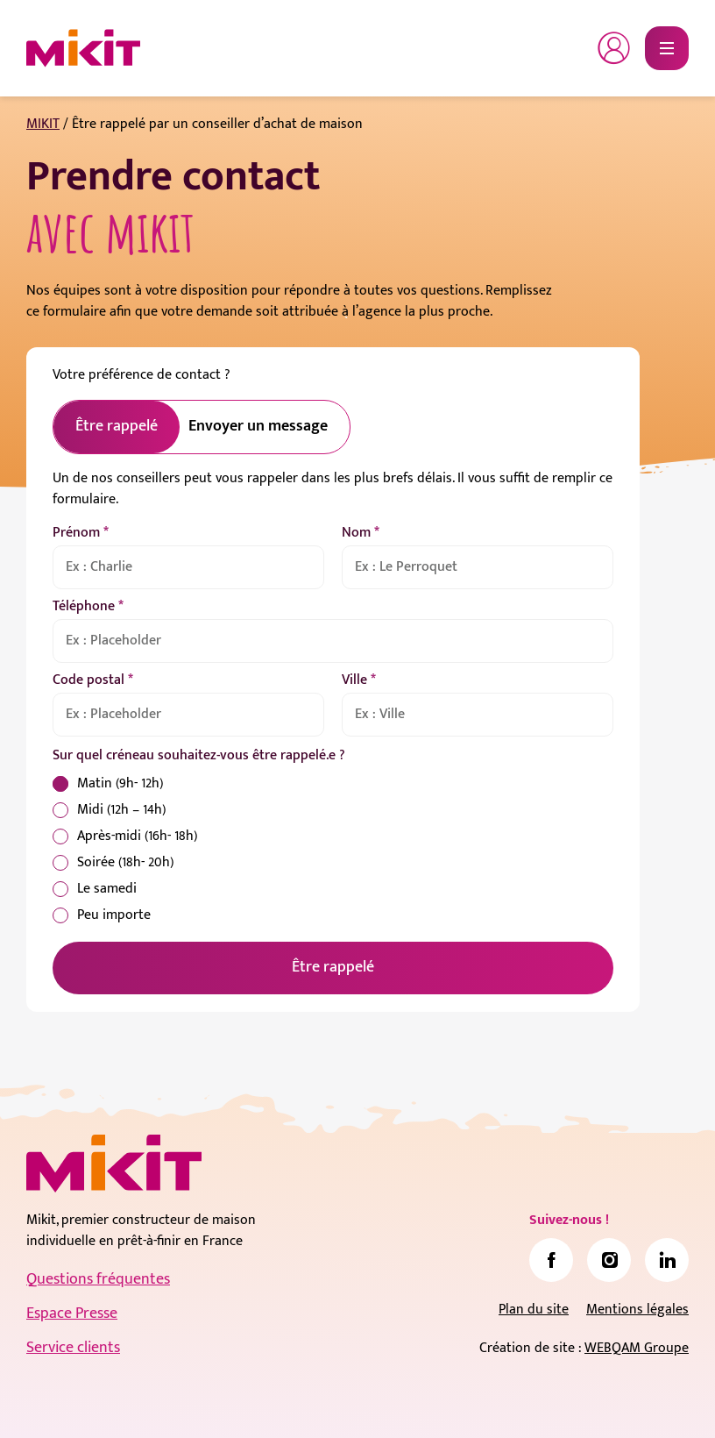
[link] (551, 1260)
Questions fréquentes (98, 1279)
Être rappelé (333, 967)
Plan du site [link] (534, 1309)
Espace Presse (71, 1313)
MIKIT (43, 124)
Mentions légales (637, 1309)
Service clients (73, 1348)
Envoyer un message (258, 426)
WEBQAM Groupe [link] (636, 1348)
